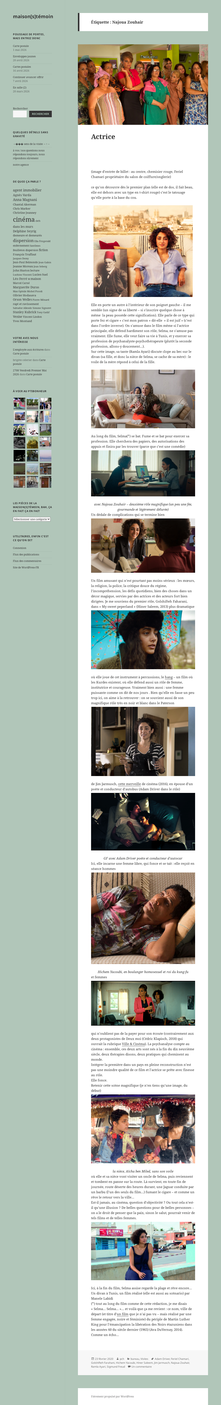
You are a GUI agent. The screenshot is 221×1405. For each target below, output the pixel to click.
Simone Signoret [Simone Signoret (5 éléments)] (42, 308)
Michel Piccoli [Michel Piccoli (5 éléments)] (35, 291)
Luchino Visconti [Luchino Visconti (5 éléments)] (22, 274)
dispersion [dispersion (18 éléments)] (23, 240)
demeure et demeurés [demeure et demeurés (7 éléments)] (27, 235)
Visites (144, 1359)
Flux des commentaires (27, 561)
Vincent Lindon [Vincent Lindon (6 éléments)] (32, 316)
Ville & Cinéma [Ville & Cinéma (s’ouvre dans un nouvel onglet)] (133, 1044)
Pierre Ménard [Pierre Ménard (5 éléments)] (41, 299)
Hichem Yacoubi (125, 1363)
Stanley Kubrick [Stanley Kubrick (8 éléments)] (24, 312)
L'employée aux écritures (28, 349)
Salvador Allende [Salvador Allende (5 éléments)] (22, 308)
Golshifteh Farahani (103, 1363)
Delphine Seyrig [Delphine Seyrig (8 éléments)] (24, 231)
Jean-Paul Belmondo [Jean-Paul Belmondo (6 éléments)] (25, 262)
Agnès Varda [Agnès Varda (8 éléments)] (22, 195)
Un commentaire (141, 1366)
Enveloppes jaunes (24, 56)
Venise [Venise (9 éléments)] (17, 316)
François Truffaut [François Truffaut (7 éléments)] (24, 254)
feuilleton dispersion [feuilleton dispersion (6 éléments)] (25, 250)
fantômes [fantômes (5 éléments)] (35, 245)
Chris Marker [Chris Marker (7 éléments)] (21, 208)
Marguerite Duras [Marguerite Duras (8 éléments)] (26, 287)
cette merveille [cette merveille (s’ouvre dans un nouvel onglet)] (129, 784)
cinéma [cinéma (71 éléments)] (24, 219)
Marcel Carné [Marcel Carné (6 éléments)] (21, 283)
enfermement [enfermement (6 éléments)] (21, 245)
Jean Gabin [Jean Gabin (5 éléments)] (45, 262)
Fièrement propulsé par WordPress (112, 1396)
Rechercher (20, 108)
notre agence (21, 165)
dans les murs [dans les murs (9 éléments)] (23, 227)
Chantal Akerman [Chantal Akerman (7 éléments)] (24, 204)
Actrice (103, 136)
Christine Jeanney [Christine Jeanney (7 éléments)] (24, 213)
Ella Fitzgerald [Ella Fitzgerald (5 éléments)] (42, 241)
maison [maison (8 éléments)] (36, 279)
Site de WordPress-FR (26, 567)
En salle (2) (19, 87)
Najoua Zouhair (180, 1363)
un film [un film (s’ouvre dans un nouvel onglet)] (122, 1314)
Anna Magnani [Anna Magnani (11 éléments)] (25, 199)
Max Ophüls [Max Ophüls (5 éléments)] (19, 291)
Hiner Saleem (144, 1363)
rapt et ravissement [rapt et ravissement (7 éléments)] (26, 304)
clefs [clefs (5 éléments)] (37, 220)
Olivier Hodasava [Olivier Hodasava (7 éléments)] (24, 295)
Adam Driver (162, 1359)
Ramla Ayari (98, 1366)
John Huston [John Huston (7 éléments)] (21, 270)
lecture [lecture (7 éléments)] (34, 270)
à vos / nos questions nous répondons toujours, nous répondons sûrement (29, 154)
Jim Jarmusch (162, 1363)
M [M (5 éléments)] (29, 279)
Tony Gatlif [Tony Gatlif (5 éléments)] (43, 312)
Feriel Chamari (180, 1359)
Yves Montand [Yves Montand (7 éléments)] (22, 321)
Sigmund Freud (116, 1366)
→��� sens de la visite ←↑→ (31, 144)
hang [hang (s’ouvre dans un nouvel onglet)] (169, 677)
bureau (135, 1359)
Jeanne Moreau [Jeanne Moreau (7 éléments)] (23, 266)
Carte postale (21, 46)
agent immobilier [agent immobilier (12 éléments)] (27, 190)
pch (122, 1359)
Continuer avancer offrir (28, 77)
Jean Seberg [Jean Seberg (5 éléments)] (40, 266)
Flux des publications (26, 554)
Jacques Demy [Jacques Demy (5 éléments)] (21, 258)
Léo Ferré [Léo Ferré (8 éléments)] (20, 279)
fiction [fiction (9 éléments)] (43, 250)
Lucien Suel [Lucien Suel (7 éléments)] (40, 274)
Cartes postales (22, 67)
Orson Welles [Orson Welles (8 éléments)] (22, 299)
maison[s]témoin (33, 16)
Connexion (19, 548)
